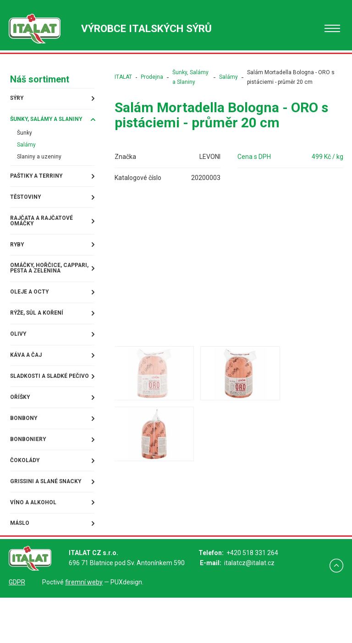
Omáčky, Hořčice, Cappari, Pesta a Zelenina (38, 287)
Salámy (27, 153)
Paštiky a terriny (39, 186)
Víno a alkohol (34, 548)
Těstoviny (26, 208)
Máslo (20, 570)
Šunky (24, 140)
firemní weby (84, 627)
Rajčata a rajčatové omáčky (44, 233)
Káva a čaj (26, 381)
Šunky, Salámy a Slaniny (36, 123)
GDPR (17, 627)
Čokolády (25, 497)
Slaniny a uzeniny (41, 166)
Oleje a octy (30, 315)
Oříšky (20, 432)
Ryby (16, 258)
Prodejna (149, 77)
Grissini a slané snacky (36, 523)
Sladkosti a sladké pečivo (42, 407)
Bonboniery (29, 476)
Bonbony (24, 454)
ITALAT (120, 77)
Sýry (16, 97)
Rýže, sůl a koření (39, 337)
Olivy (18, 359)
